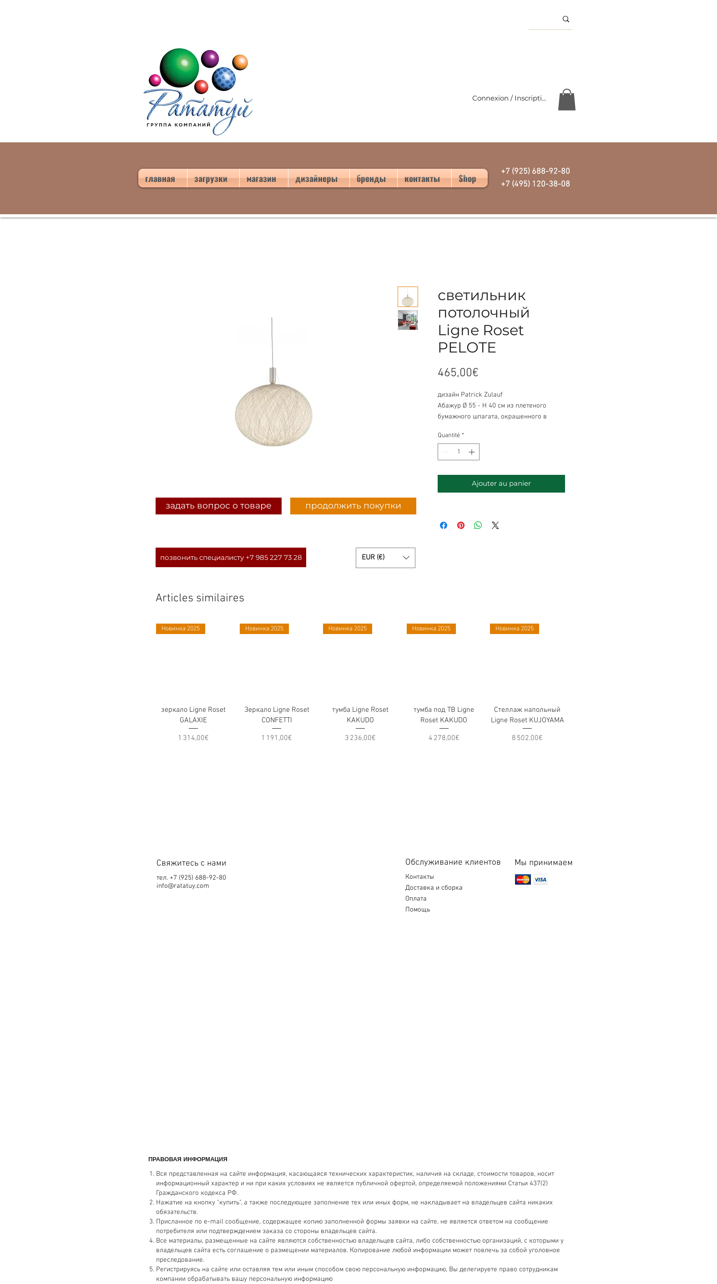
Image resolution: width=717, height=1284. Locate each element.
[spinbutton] (458, 452)
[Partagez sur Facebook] (443, 525)
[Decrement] (444, 452)
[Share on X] (495, 525)
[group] (360, 689)
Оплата (417, 899)
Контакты (419, 877)
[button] (567, 100)
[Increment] (472, 452)
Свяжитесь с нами (192, 863)
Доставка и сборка (435, 888)
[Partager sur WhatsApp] (478, 525)
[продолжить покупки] (353, 506)
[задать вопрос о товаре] (219, 506)
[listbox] (385, 558)
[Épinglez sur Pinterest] (460, 525)
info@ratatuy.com (183, 886)
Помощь (418, 910)
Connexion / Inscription (509, 98)
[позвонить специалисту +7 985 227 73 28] (231, 557)
